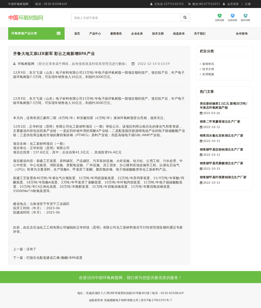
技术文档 (208, 69)
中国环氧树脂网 (18, 4)
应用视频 (208, 74)
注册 (248, 4)
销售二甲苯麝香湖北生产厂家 (220, 121)
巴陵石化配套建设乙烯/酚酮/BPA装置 (54, 257)
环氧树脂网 (26, 64)
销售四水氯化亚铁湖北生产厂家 (221, 135)
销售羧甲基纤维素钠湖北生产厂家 (223, 177)
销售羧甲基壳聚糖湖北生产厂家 (221, 163)
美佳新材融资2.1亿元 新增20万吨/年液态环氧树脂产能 (224, 105)
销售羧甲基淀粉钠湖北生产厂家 (221, 149)
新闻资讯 (208, 64)
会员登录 (233, 4)
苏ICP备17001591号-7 (156, 300)
